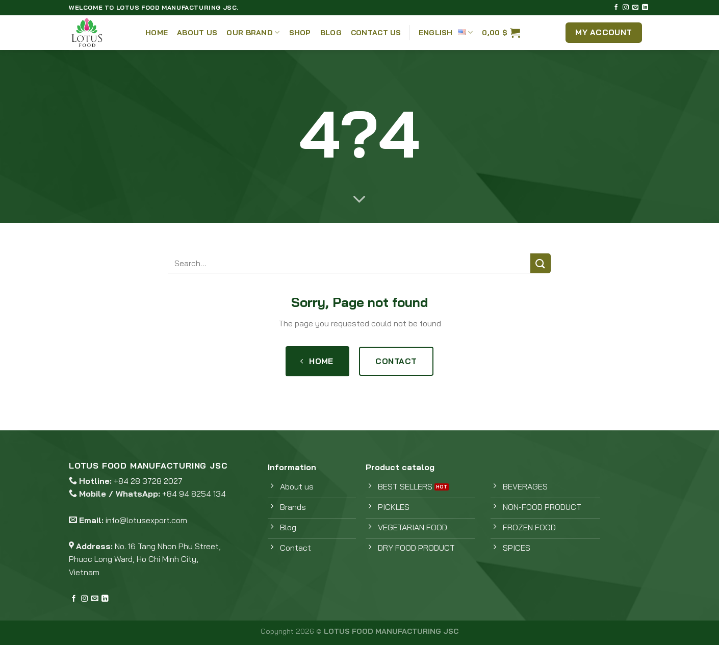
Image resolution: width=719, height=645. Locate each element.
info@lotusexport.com (146, 520)
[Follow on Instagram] (626, 7)
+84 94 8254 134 (194, 493)
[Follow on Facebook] (616, 7)
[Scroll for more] (359, 200)
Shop (300, 32)
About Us (197, 32)
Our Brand (252, 32)
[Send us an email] (635, 7)
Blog (331, 32)
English (446, 32)
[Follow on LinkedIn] (645, 7)
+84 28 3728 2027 (148, 481)
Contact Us (376, 32)
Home (156, 32)
